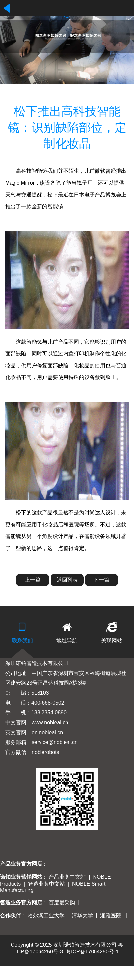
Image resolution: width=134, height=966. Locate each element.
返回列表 (67, 580)
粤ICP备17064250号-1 (92, 951)
